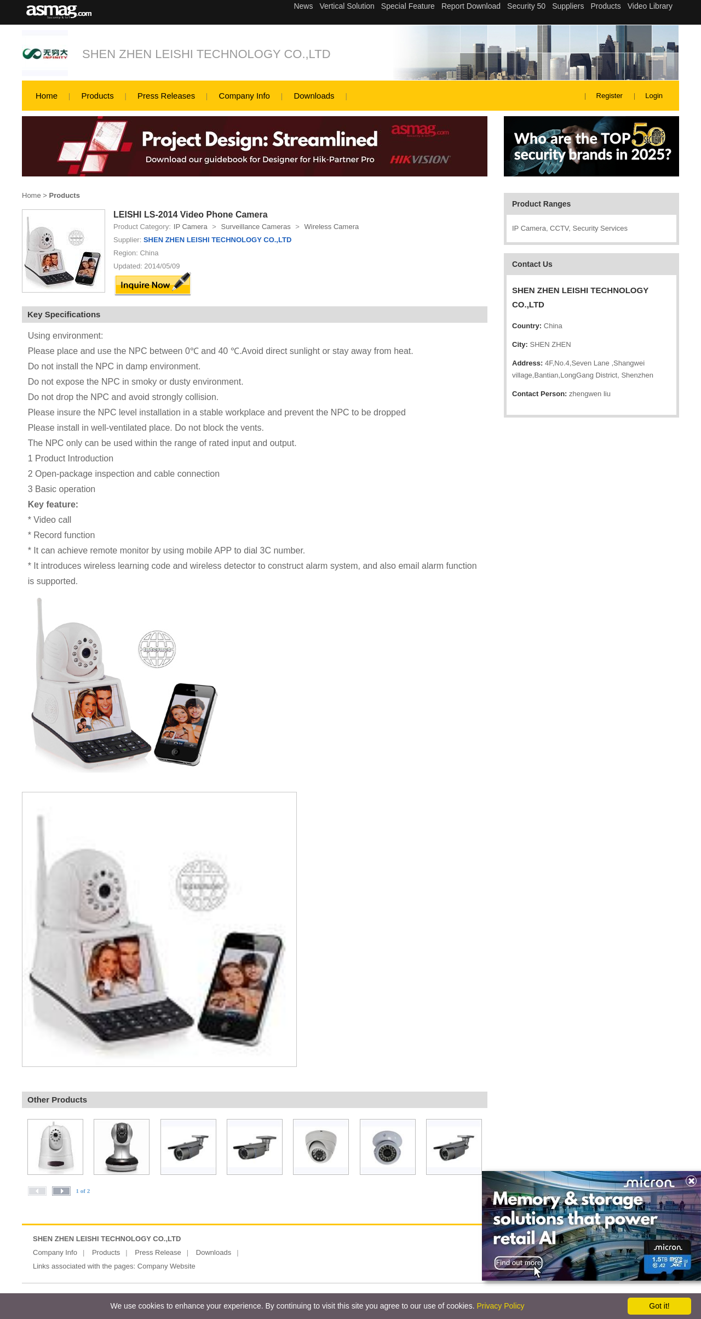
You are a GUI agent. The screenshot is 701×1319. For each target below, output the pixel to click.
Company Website (166, 1266)
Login (654, 96)
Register (609, 96)
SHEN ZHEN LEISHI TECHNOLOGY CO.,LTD (206, 54)
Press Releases (166, 95)
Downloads (314, 95)
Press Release (158, 1252)
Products (97, 95)
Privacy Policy (500, 1305)
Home (47, 95)
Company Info (244, 95)
